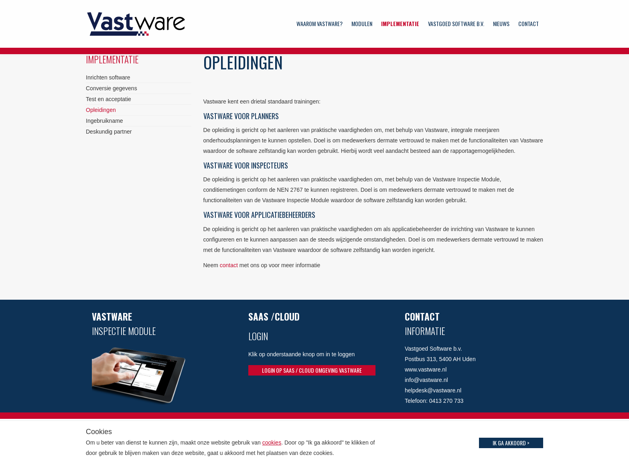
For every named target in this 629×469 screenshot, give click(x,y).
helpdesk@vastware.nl (433, 390)
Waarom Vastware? (319, 23)
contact (229, 265)
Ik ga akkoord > (511, 443)
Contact (528, 23)
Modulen (361, 23)
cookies (271, 442)
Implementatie (400, 23)
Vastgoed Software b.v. (456, 23)
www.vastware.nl (425, 369)
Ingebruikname (104, 121)
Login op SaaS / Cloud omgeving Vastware (312, 370)
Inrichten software (108, 77)
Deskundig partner (109, 131)
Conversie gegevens (111, 88)
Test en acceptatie (108, 99)
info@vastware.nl (426, 380)
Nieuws (501, 23)
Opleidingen (101, 110)
